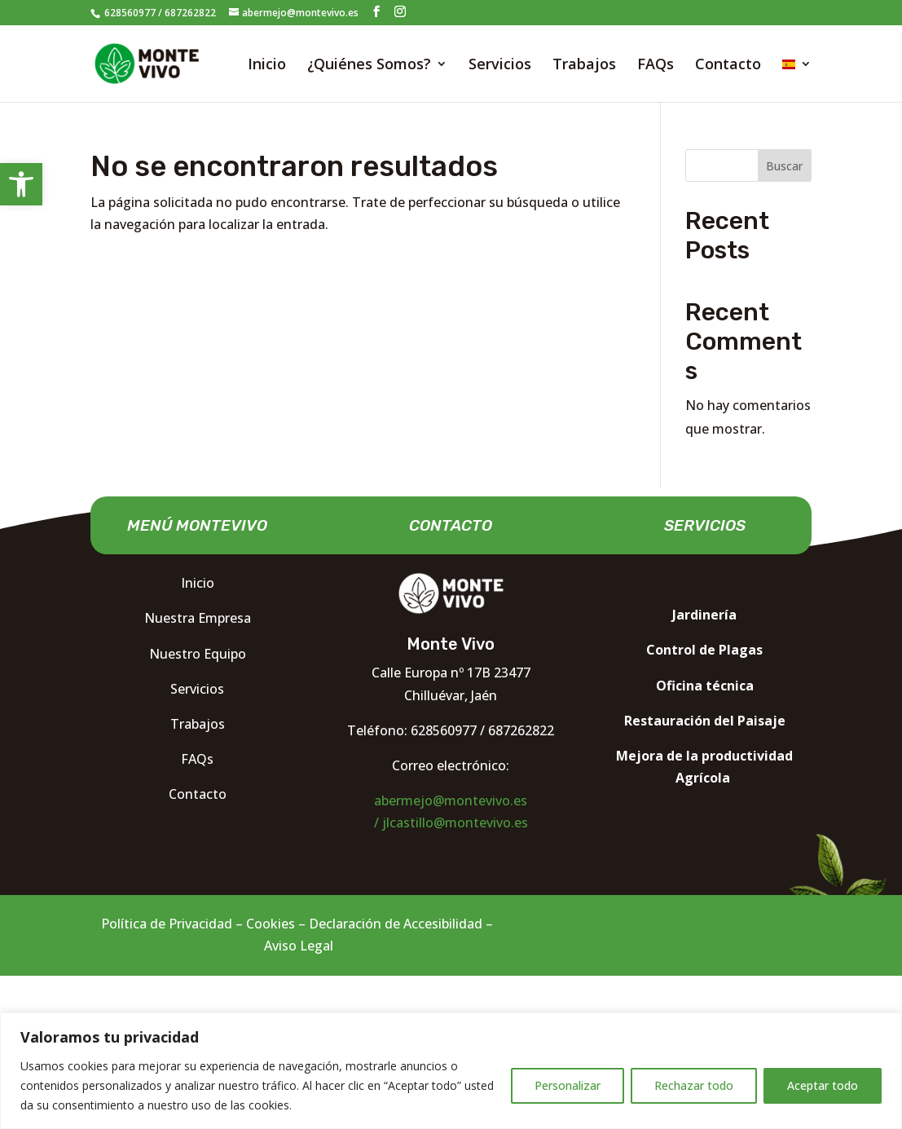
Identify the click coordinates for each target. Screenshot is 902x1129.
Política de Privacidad (166, 924)
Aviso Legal (298, 946)
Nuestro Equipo (197, 654)
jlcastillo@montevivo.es (455, 822)
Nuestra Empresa (197, 618)
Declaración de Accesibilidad (395, 924)
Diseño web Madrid (606, 924)
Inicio (267, 65)
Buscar (784, 166)
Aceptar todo (822, 1085)
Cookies (270, 924)
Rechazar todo (693, 1085)
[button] (21, 184)
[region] (451, 1070)
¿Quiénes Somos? (369, 65)
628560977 (129, 13)
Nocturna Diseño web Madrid (689, 820)
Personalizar (568, 1085)
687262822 (190, 13)
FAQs (655, 65)
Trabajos (584, 65)
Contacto (728, 65)
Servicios (500, 65)
